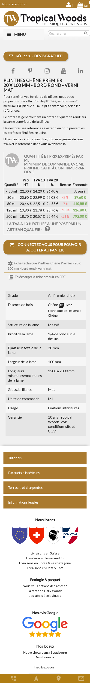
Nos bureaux (45, 657)
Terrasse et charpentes (25, 488)
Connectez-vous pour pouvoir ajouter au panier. (45, 247)
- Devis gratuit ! (35, 56)
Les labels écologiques (45, 595)
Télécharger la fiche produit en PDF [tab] (36, 277)
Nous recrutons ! (14, 4)
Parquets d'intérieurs (24, 473)
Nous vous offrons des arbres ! (45, 586)
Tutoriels (15, 458)
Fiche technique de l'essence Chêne (64, 310)
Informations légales (23, 502)
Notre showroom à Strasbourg (45, 652)
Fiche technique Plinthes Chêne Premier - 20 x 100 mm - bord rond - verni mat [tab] (44, 265)
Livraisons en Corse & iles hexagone (45, 563)
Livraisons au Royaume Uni (45, 558)
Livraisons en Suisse (45, 553)
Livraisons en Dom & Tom (45, 568)
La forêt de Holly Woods (45, 591)
